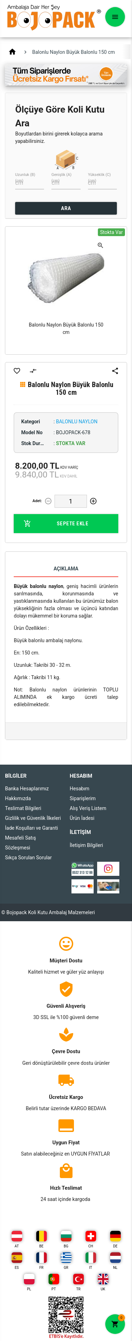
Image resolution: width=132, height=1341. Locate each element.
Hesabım (79, 788)
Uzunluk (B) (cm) (25, 177)
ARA (66, 208)
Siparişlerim (83, 798)
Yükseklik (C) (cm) (99, 177)
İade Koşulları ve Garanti (31, 828)
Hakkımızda (18, 798)
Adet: (37, 501)
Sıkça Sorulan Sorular (28, 857)
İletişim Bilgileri (86, 845)
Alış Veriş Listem (88, 808)
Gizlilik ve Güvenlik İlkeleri (33, 818)
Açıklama (66, 568)
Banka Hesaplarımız (27, 788)
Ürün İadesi (82, 818)
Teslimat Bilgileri (23, 808)
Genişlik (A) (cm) (61, 177)
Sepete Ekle (56, 523)
